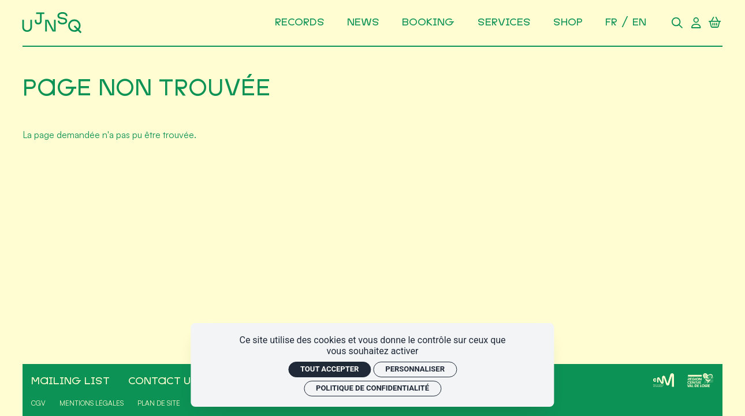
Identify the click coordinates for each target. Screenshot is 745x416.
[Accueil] (54, 23)
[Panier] (714, 22)
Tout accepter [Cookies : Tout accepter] (329, 369)
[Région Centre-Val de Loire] (700, 380)
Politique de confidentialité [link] (372, 388)
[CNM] (663, 380)
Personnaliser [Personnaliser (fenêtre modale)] (415, 369)
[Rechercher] (677, 22)
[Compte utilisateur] (696, 22)
